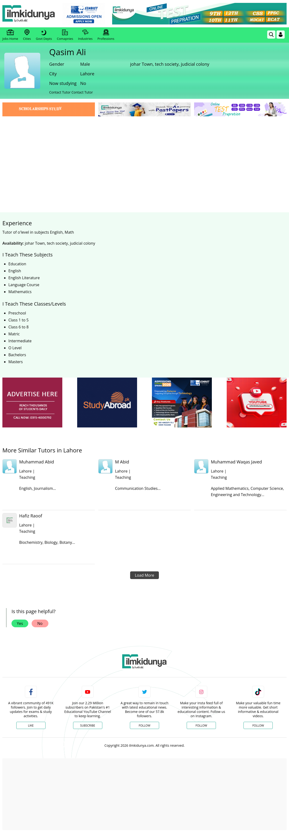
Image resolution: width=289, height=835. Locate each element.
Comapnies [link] (65, 35)
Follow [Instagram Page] (201, 725)
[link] (84, 14)
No (40, 623)
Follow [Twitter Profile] (144, 725)
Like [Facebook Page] (31, 725)
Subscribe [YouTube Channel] (87, 725)
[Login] (281, 34)
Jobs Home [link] (10, 35)
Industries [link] (85, 35)
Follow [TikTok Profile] (258, 725)
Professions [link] (106, 35)
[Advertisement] (144, 153)
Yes (20, 623)
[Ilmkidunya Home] (28, 14)
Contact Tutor (59, 92)
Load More (144, 575)
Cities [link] (27, 35)
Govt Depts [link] (44, 35)
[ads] (32, 403)
